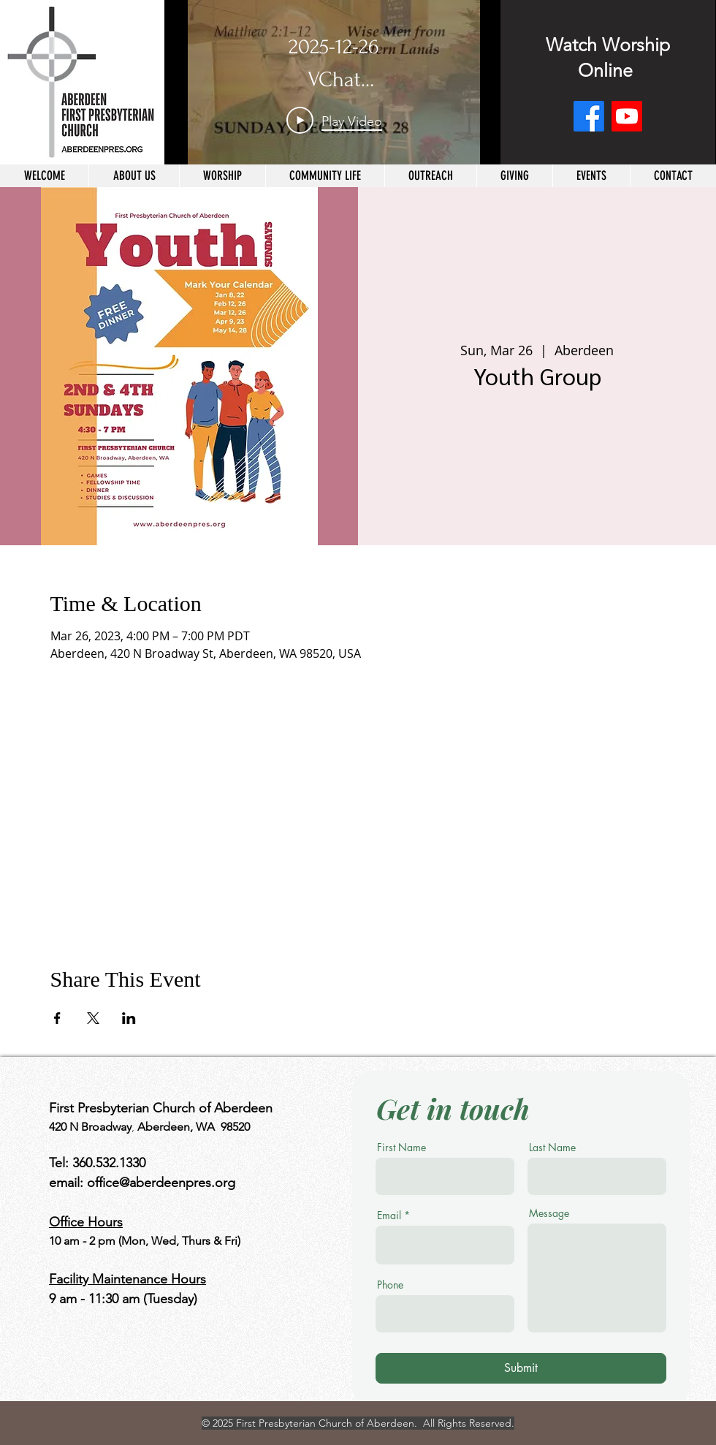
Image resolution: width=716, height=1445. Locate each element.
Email (389, 1215)
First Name (401, 1147)
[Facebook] (589, 116)
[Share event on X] (93, 1018)
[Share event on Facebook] (57, 1018)
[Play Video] (334, 120)
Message (549, 1213)
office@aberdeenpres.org (161, 1183)
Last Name (552, 1147)
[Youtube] (627, 116)
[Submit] (521, 1368)
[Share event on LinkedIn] (129, 1018)
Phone (390, 1285)
